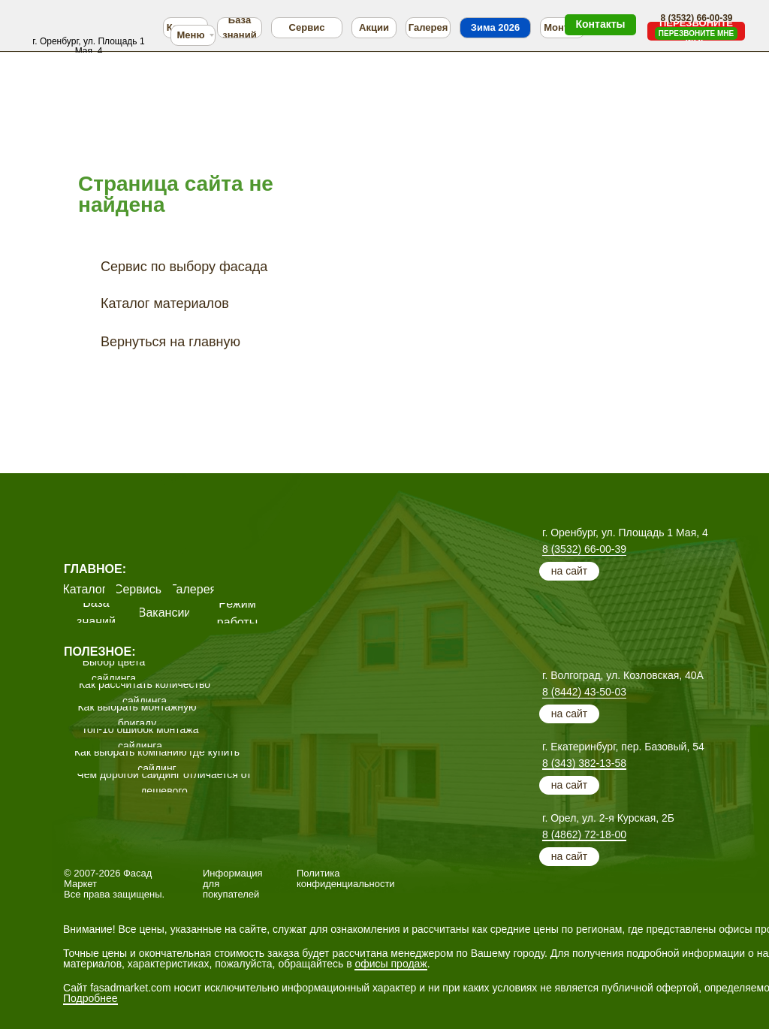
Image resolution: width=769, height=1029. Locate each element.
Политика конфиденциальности (346, 878)
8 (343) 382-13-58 (584, 763)
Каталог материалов (165, 303)
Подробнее (90, 998)
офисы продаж (390, 964)
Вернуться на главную (170, 341)
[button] (696, 33)
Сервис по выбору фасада (184, 266)
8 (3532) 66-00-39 (584, 549)
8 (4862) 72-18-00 (584, 834)
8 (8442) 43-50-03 (584, 692)
